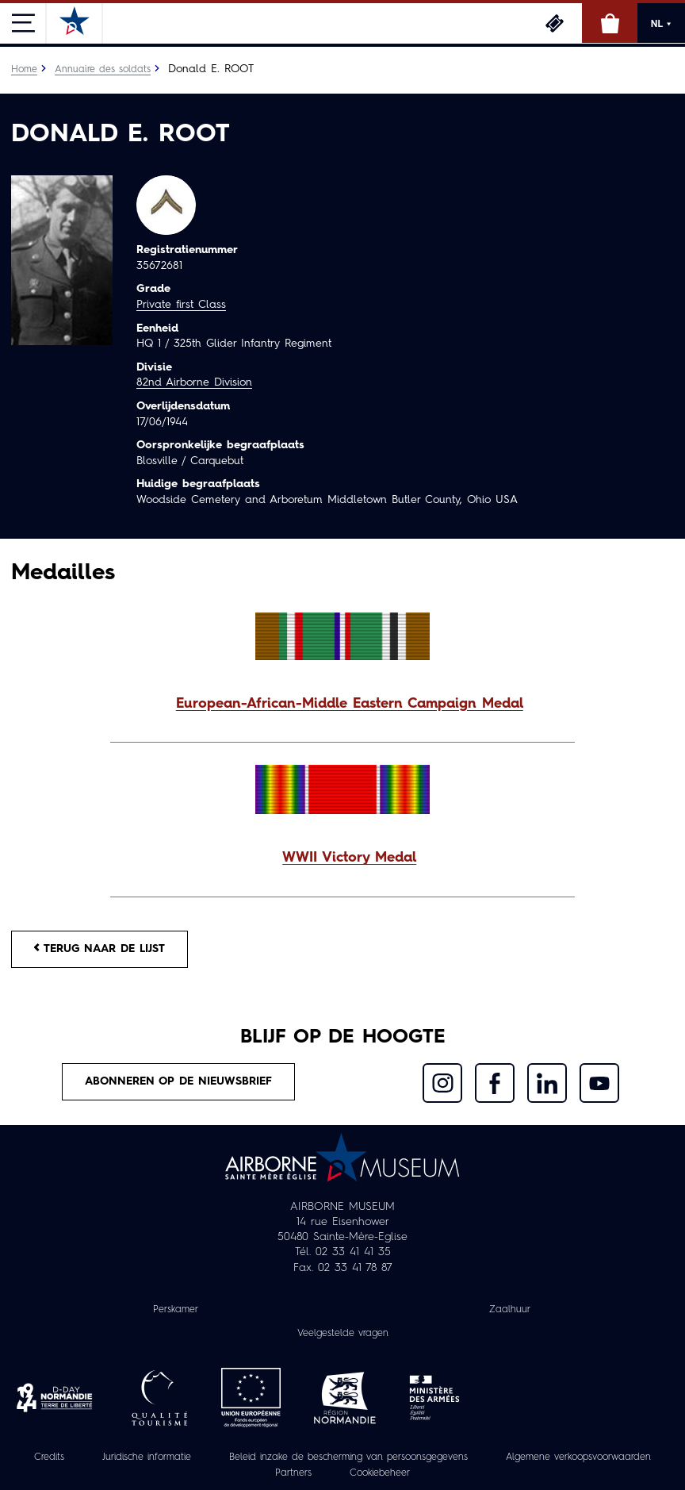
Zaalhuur (509, 1310)
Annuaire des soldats (103, 70)
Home (24, 70)
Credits (48, 1458)
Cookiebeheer (380, 1474)
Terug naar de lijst (100, 948)
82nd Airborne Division (194, 382)
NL (661, 23)
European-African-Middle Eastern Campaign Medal (349, 704)
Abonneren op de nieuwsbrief (178, 1082)
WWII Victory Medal (349, 858)
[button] (342, 705)
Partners (293, 1474)
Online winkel (609, 23)
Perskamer (176, 1310)
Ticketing (554, 23)
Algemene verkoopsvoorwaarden (579, 1458)
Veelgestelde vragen (342, 1333)
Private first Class (181, 304)
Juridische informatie (145, 1458)
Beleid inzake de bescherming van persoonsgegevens (348, 1458)
